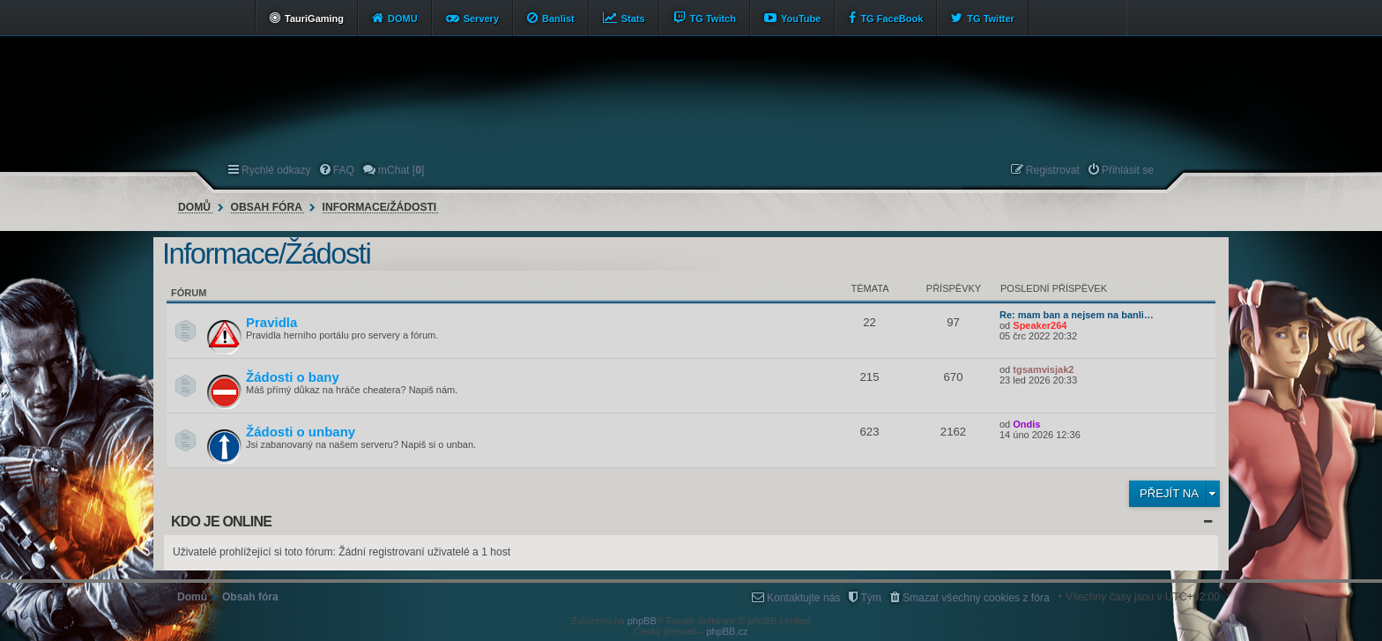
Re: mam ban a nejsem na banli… (1076, 314)
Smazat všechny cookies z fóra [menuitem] (976, 598)
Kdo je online (221, 521)
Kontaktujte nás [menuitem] (803, 598)
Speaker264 (1039, 325)
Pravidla (271, 322)
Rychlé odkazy (276, 170)
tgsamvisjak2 (1043, 369)
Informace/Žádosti (380, 207)
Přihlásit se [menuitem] (1128, 170)
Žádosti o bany (292, 376)
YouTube (801, 18)
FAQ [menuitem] (343, 170)
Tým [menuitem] (870, 598)
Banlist (558, 18)
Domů (194, 207)
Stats (633, 18)
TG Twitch (713, 18)
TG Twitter (990, 18)
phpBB (642, 620)
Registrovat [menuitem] (1053, 170)
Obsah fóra (266, 207)
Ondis (1026, 424)
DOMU (403, 18)
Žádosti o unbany (300, 431)
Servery (481, 18)
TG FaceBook (891, 18)
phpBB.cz (726, 631)
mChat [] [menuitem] (401, 170)
